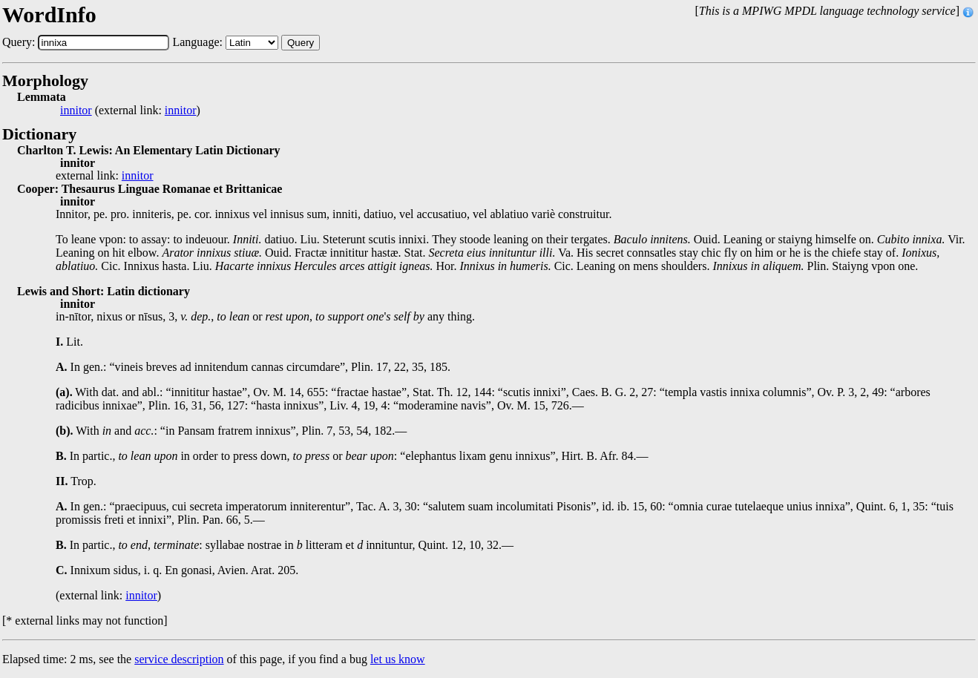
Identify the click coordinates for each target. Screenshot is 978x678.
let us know (397, 659)
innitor (76, 110)
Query (300, 42)
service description (178, 659)
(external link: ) (130, 110)
